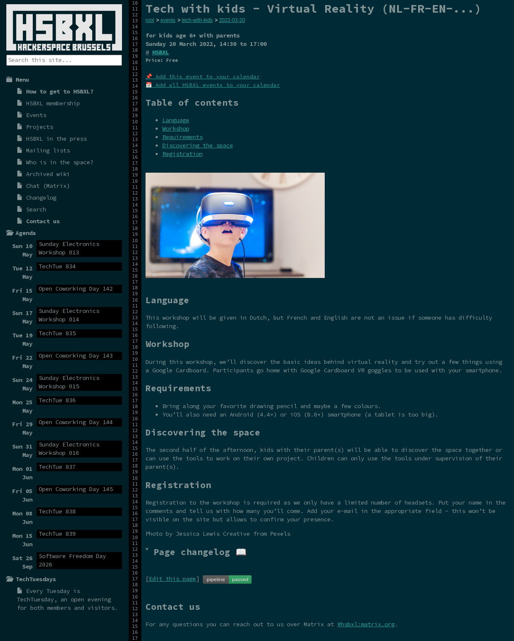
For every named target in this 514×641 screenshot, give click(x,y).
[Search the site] (64, 60)
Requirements (182, 137)
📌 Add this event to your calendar (203, 76)
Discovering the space (197, 145)
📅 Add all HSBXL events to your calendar (213, 85)
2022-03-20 (232, 20)
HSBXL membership (53, 103)
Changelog (41, 197)
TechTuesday (35, 599)
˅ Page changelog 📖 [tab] (196, 552)
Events (36, 115)
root (150, 20)
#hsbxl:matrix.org (366, 624)
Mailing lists (48, 150)
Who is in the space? (59, 162)
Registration (182, 154)
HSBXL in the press (56, 138)
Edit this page (172, 578)
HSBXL (160, 52)
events (168, 20)
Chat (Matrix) (48, 186)
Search (36, 209)
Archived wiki (48, 174)
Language (175, 120)
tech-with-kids (197, 20)
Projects (39, 127)
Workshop (175, 128)
